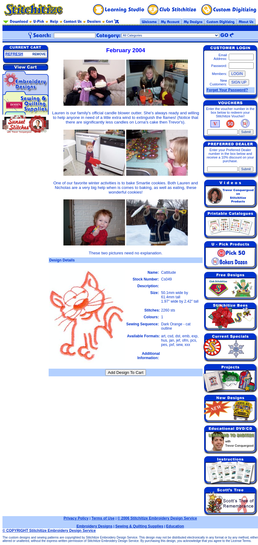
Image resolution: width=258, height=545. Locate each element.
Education (175, 526)
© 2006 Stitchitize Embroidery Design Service (157, 518)
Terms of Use (103, 518)
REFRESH (14, 54)
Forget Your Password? (227, 90)
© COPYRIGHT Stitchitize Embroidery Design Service (49, 530)
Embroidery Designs (94, 526)
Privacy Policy (75, 518)
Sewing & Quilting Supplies (139, 526)
